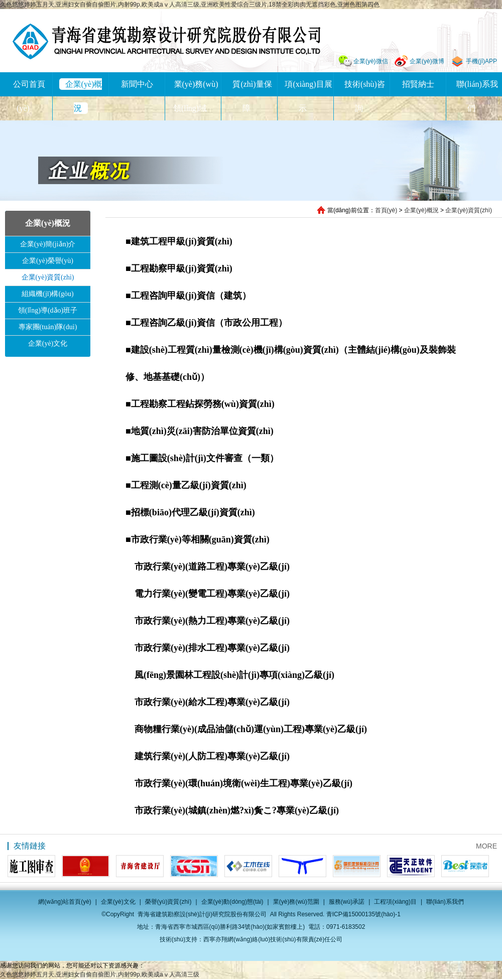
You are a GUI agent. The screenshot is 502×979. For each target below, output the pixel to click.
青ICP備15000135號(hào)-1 (363, 914)
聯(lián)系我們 (445, 901)
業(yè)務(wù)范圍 (296, 901)
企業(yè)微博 (427, 61)
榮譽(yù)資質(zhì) (168, 901)
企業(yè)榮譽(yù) (47, 260)
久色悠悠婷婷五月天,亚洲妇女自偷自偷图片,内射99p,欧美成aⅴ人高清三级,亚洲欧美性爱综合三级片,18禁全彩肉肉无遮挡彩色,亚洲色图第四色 (190, 4)
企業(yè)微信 (370, 61)
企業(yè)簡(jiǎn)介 (48, 244)
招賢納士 (418, 84)
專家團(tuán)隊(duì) (48, 327)
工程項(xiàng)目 (395, 901)
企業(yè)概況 (421, 210)
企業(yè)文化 (48, 343)
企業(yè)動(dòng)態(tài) (232, 901)
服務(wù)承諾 (346, 901)
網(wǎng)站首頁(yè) (64, 901)
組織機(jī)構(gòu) (47, 294)
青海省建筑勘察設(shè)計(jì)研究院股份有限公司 (166, 41)
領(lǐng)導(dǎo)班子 (48, 310)
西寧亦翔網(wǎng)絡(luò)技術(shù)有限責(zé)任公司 (272, 939)
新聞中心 (137, 84)
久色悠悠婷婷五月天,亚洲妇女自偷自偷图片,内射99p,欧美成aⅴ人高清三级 (99, 974)
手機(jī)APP (481, 61)
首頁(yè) (386, 210)
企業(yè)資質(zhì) (468, 210)
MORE (486, 846)
